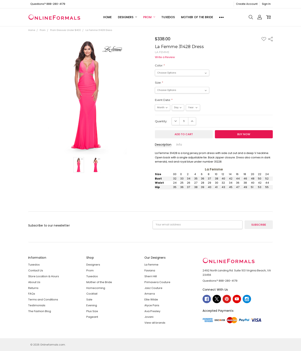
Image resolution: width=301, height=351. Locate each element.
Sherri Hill (150, 276)
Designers (127, 17)
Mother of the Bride (197, 17)
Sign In (266, 4)
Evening (91, 305)
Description (163, 145)
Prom (149, 17)
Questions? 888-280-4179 (47, 4)
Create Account (247, 4)
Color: (160, 65)
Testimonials (36, 305)
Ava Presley (152, 311)
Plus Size (92, 311)
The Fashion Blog (39, 311)
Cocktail (91, 294)
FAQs (31, 294)
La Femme (151, 265)
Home (107, 17)
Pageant (92, 317)
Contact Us (35, 270)
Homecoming (95, 288)
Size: (159, 82)
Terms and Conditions (43, 299)
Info (179, 145)
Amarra (149, 294)
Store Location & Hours (43, 276)
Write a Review (165, 57)
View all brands (154, 323)
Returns (33, 288)
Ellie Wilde (151, 299)
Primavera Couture (157, 282)
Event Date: (163, 100)
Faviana (149, 270)
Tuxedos (168, 17)
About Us (34, 282)
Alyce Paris (151, 305)
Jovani (148, 317)
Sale (89, 299)
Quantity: (161, 121)
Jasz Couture (153, 288)
